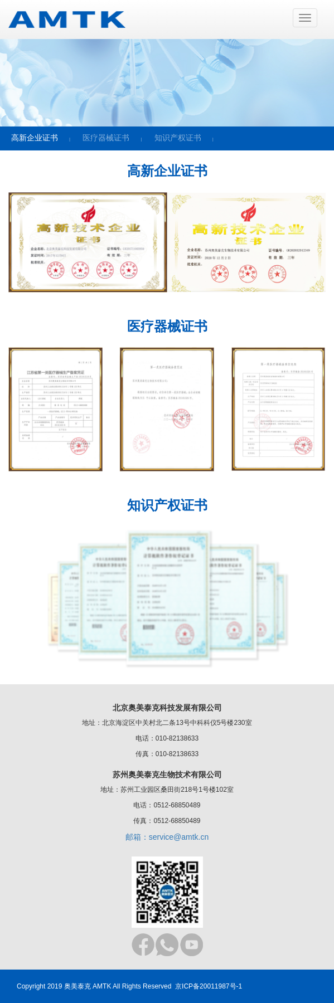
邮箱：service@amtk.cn (167, 836)
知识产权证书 (177, 137)
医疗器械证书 (106, 137)
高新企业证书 (34, 137)
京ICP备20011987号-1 (208, 986)
